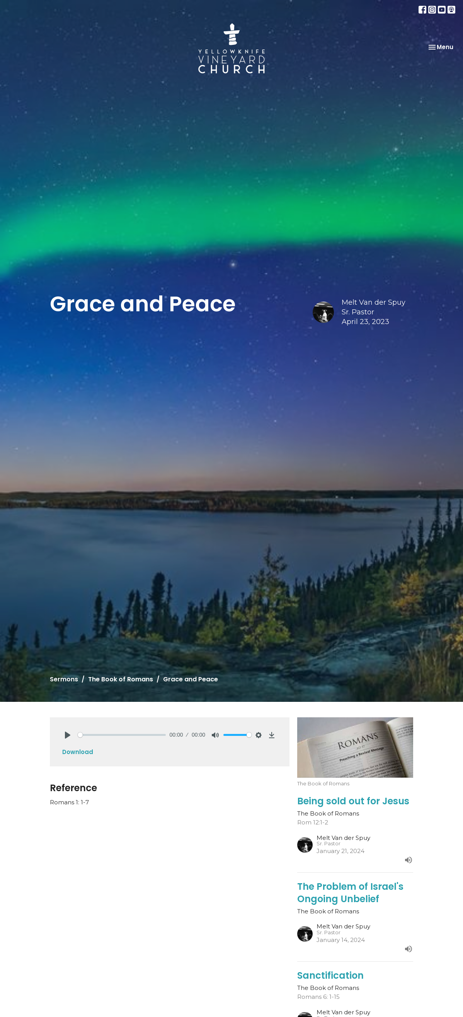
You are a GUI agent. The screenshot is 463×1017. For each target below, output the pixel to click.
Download (77, 752)
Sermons (64, 679)
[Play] (67, 735)
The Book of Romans (120, 679)
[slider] (122, 735)
